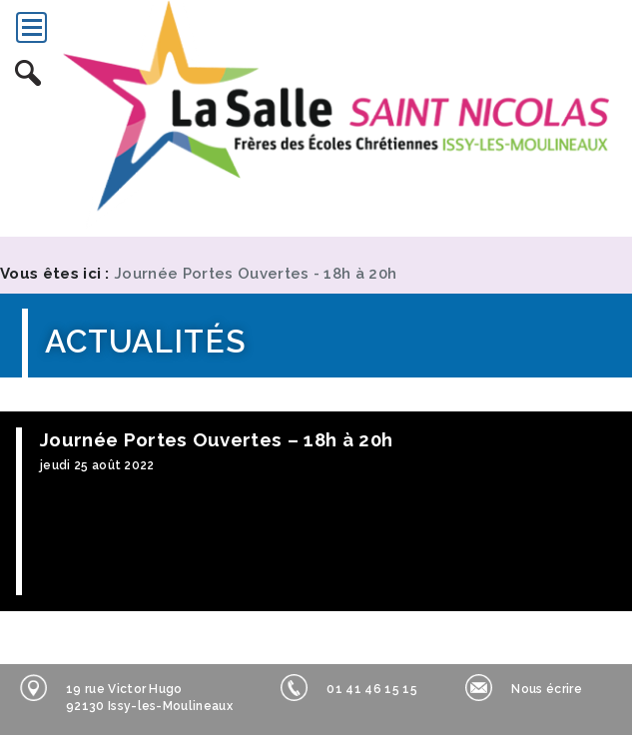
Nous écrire (523, 687)
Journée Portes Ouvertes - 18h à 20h (255, 274)
